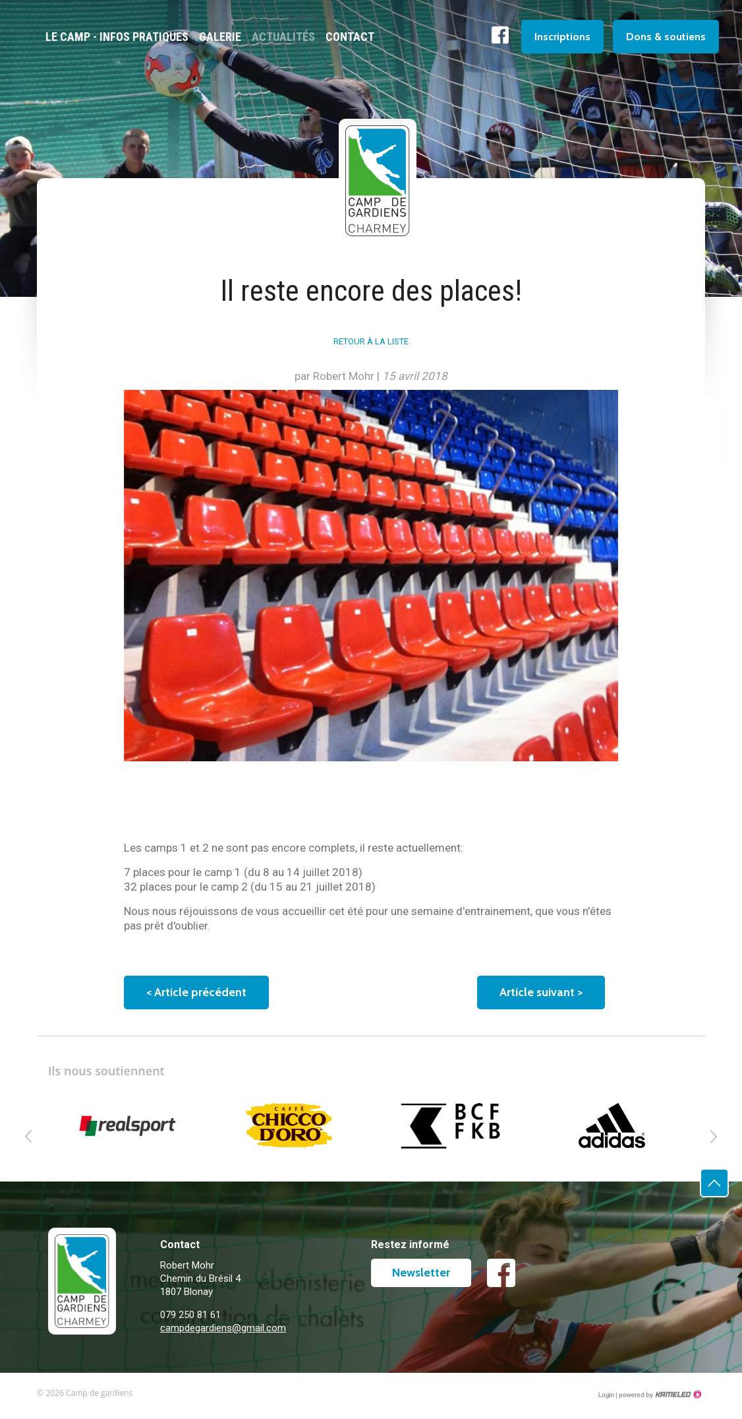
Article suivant (541, 992)
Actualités (283, 37)
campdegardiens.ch (112, 1332)
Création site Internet (659, 1394)
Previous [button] (28, 1137)
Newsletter (421, 1272)
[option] (129, 1125)
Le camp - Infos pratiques (116, 37)
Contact (350, 37)
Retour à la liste (371, 341)
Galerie (220, 37)
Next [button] (714, 1137)
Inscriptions (562, 36)
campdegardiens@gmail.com (223, 1328)
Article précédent (196, 992)
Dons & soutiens (666, 36)
